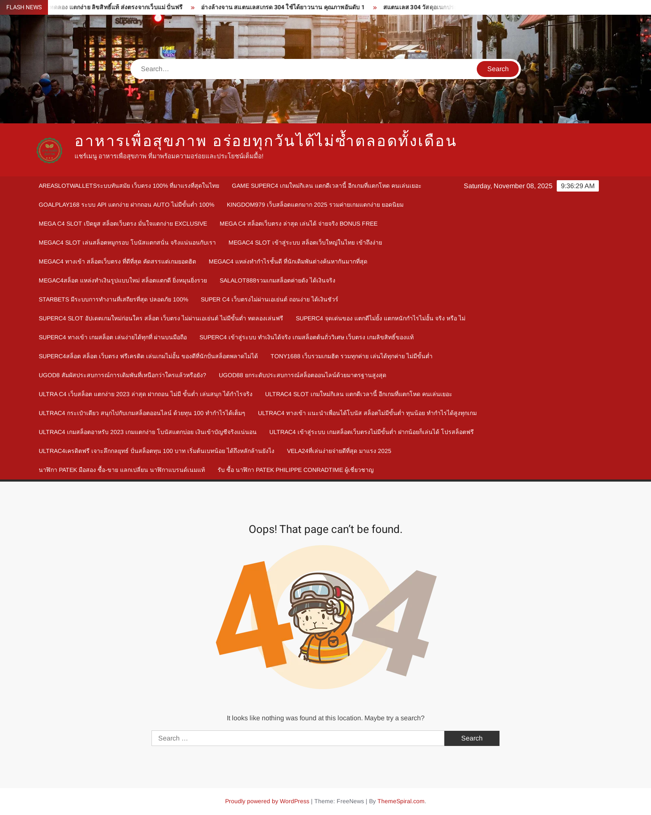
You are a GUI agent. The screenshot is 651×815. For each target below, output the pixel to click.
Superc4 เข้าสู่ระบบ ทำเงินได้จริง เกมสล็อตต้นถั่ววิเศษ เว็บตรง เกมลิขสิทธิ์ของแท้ (306, 337)
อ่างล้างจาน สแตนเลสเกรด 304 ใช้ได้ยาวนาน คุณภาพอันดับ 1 (286, 7)
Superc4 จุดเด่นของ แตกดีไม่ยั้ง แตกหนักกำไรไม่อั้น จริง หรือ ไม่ (380, 318)
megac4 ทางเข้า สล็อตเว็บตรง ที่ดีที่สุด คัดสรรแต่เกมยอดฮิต (117, 261)
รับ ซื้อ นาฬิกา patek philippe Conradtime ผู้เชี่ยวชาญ (296, 469)
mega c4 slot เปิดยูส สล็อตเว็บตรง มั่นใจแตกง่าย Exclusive (123, 223)
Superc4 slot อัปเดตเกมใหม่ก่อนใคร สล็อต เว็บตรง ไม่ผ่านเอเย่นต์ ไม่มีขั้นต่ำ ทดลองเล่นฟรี (161, 318)
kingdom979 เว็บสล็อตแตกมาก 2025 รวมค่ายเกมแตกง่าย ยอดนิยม (315, 204)
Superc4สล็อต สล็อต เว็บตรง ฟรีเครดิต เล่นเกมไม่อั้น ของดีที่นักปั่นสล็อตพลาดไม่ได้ (148, 356)
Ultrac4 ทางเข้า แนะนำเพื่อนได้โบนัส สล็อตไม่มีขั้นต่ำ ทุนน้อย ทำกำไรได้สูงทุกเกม (367, 413)
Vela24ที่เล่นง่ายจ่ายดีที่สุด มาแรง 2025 (339, 450)
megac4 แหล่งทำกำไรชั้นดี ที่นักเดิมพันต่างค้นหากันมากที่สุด (288, 261)
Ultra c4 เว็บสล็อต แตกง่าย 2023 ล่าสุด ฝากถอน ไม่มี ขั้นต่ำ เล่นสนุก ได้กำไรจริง (145, 394)
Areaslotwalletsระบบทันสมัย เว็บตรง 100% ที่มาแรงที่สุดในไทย (129, 185)
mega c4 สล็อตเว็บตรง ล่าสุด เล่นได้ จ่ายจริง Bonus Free (298, 223)
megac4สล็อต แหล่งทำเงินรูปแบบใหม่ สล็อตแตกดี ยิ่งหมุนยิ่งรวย (123, 280)
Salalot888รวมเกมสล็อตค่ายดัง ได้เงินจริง (277, 280)
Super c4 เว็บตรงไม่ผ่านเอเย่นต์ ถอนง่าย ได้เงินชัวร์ (269, 299)
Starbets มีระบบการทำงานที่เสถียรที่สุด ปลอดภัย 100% (113, 299)
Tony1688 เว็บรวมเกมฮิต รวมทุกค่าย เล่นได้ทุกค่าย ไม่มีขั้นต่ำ (352, 356)
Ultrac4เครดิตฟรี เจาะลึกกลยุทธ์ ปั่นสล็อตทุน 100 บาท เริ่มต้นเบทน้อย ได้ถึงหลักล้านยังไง (156, 450)
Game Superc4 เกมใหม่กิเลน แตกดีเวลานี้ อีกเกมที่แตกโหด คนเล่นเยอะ (327, 185)
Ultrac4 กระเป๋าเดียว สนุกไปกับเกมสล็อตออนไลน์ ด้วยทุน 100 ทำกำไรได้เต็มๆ (142, 413)
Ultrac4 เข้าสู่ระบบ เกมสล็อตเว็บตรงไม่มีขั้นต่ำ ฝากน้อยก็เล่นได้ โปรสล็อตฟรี (371, 432)
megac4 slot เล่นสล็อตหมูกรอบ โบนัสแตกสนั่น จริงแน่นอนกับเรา (127, 242)
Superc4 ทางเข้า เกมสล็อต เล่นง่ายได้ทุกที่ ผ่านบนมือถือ (113, 337)
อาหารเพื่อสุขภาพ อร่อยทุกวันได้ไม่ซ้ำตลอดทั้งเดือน (265, 141)
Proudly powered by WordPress (267, 801)
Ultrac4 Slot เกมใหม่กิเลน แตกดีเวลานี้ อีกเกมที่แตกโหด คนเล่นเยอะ (358, 394)
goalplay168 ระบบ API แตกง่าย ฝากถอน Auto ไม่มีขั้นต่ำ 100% (126, 204)
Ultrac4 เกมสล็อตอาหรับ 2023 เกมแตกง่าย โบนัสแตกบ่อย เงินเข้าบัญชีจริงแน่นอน (148, 432)
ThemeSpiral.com (401, 801)
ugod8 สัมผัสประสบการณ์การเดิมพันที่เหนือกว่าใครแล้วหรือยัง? (122, 375)
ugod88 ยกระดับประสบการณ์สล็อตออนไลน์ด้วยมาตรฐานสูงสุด (302, 375)
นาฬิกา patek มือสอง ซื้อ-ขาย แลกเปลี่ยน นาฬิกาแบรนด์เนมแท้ (122, 469)
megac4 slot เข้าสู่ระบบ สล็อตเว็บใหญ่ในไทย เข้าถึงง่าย (305, 242)
